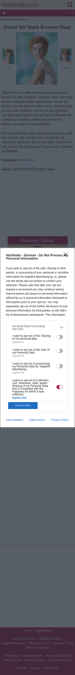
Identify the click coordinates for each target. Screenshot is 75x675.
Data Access (37, 419)
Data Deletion (14, 419)
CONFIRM (22, 405)
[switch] (59, 337)
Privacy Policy (60, 419)
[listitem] (37, 327)
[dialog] (37, 337)
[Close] (67, 255)
